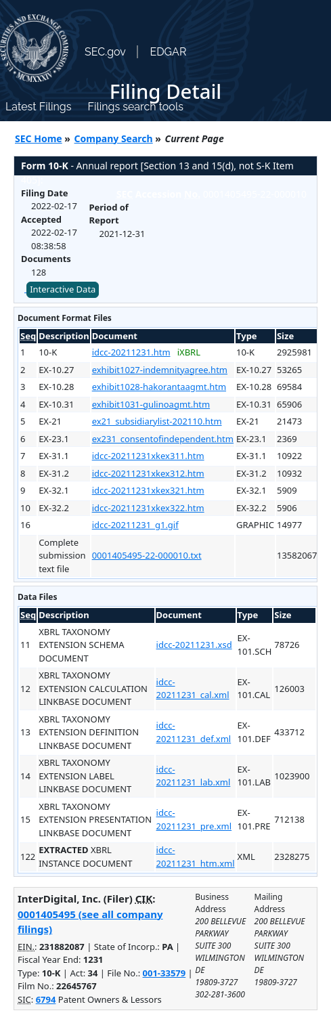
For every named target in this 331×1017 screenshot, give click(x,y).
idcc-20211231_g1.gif (135, 525)
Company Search (113, 138)
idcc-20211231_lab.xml (193, 776)
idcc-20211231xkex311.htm (148, 456)
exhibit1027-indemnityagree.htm (159, 370)
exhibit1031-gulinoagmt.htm (151, 404)
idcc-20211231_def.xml (193, 732)
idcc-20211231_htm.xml (195, 856)
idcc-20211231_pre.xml (194, 819)
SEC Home (38, 138)
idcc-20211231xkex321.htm (148, 490)
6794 (46, 999)
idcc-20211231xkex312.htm (148, 473)
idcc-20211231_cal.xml (192, 688)
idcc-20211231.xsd (194, 645)
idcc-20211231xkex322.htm (148, 508)
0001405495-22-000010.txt (147, 555)
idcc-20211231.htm (131, 352)
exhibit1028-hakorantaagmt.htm (159, 387)
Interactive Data (62, 289)
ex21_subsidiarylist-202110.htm (157, 421)
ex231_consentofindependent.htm (163, 439)
